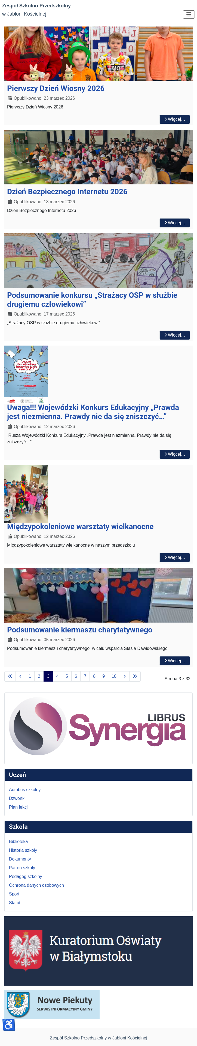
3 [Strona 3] (48, 676)
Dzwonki (17, 798)
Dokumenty (20, 859)
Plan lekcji (19, 807)
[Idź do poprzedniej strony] (20, 676)
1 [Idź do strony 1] (30, 676)
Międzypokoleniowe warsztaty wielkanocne (80, 526)
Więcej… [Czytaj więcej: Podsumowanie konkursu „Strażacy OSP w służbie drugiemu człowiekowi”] (174, 335)
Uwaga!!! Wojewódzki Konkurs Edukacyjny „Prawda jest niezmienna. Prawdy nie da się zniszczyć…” (93, 412)
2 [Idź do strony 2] (39, 676)
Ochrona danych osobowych (36, 885)
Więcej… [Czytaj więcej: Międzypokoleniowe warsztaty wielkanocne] (174, 557)
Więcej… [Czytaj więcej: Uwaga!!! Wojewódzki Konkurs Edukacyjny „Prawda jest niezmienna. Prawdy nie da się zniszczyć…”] (174, 454)
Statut (14, 902)
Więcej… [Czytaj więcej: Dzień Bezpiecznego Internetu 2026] (174, 222)
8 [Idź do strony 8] (94, 676)
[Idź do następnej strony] (125, 676)
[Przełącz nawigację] (189, 14)
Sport (14, 894)
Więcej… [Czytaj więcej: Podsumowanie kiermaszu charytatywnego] (174, 660)
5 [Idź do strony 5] (67, 676)
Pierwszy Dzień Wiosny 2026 (55, 88)
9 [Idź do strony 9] (103, 676)
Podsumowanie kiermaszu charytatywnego (79, 629)
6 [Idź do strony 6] (76, 676)
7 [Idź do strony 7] (85, 676)
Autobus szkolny (25, 789)
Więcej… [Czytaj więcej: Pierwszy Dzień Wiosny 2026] (174, 119)
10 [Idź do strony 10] (114, 676)
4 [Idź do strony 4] (57, 676)
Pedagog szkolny (25, 876)
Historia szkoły (23, 850)
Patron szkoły (22, 867)
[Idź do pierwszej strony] (10, 676)
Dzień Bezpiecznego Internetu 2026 (67, 191)
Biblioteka (18, 841)
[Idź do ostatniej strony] (135, 676)
